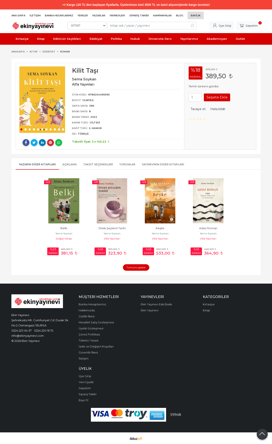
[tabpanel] (42, 99)
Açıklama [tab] (69, 164)
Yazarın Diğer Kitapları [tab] (37, 164)
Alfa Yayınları (112, 238)
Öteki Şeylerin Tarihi (112, 228)
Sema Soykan (63, 233)
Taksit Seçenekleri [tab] (98, 164)
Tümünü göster (136, 267)
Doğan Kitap (64, 238)
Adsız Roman (208, 228)
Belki (63, 228)
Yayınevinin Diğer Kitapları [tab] (163, 164)
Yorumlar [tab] (127, 164)
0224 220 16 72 (43, 330)
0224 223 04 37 (21, 330)
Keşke (160, 228)
